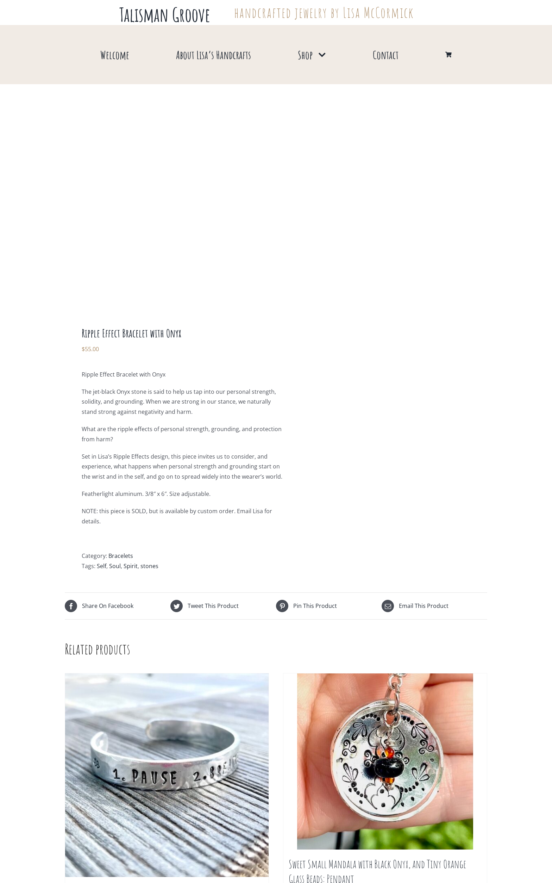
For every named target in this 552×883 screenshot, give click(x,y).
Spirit (131, 566)
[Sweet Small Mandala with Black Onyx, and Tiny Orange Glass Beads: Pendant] (385, 761)
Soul (115, 566)
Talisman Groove (164, 14)
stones (149, 566)
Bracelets (120, 556)
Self (101, 566)
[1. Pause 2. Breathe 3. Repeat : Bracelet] (167, 775)
